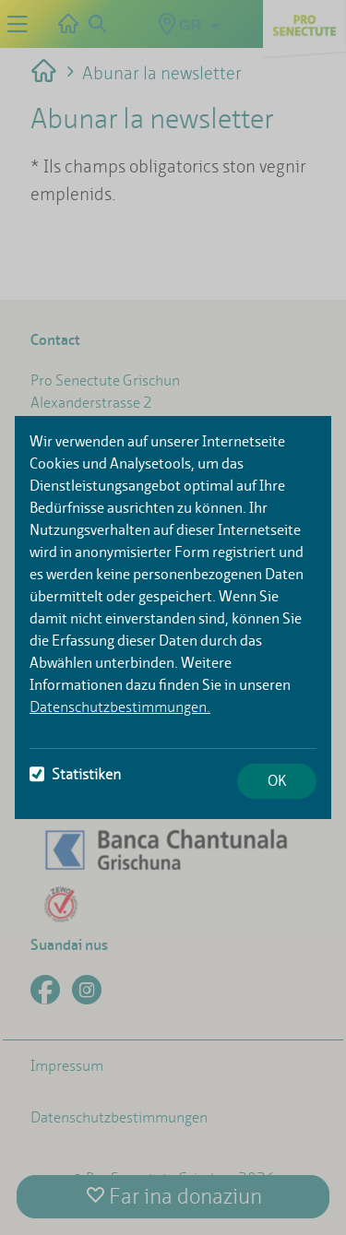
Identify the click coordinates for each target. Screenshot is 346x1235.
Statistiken (75, 774)
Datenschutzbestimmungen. (120, 707)
